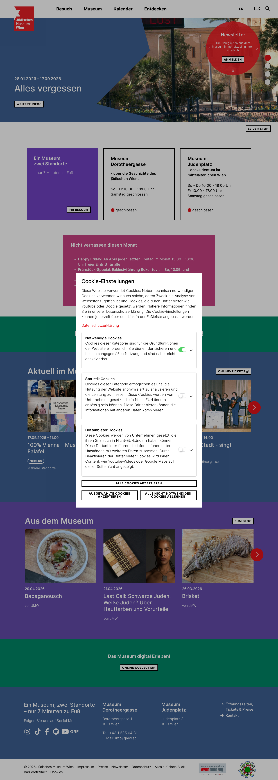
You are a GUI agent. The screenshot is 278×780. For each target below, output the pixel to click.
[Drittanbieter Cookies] (182, 449)
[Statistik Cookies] (182, 395)
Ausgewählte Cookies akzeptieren (109, 495)
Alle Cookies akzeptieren (139, 483)
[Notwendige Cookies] (182, 349)
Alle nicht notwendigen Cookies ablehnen (168, 495)
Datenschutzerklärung (100, 325)
